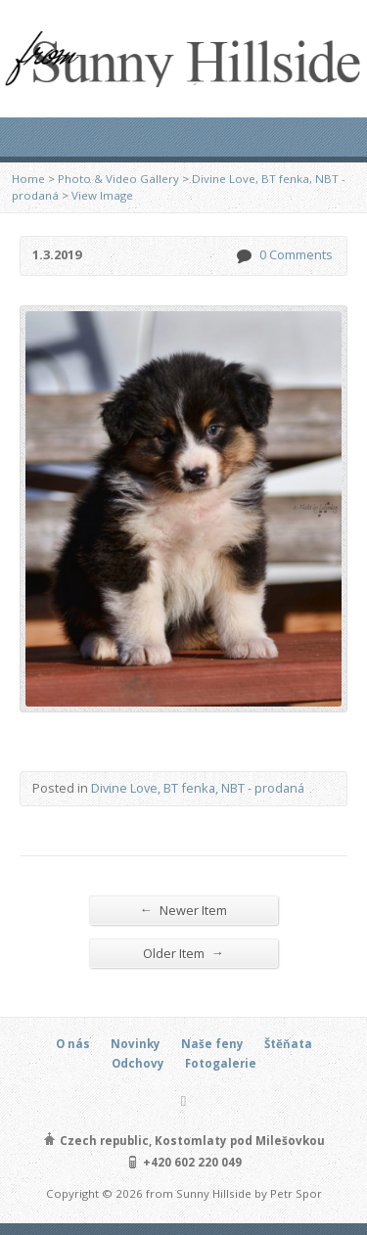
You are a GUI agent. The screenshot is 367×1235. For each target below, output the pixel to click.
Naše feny (212, 1043)
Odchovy (138, 1063)
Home (28, 178)
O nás (73, 1043)
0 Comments (243, 256)
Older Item (183, 952)
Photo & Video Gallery (118, 178)
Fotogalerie (220, 1063)
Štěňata (288, 1043)
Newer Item (183, 909)
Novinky (136, 1043)
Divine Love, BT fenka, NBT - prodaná (197, 788)
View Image (102, 195)
